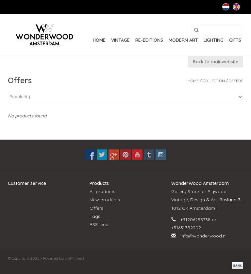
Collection (214, 80)
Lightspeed (74, 258)
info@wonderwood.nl (203, 236)
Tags (95, 216)
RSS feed (99, 224)
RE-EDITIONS (149, 40)
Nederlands (225, 6)
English (236, 6)
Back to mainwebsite (215, 62)
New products (105, 200)
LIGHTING (214, 40)
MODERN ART (183, 40)
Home (99, 40)
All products (102, 191)
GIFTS (235, 40)
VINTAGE (120, 40)
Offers (236, 80)
